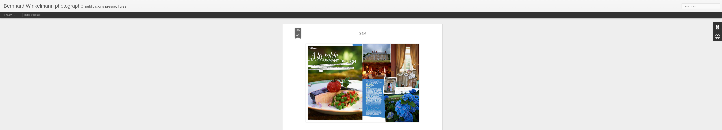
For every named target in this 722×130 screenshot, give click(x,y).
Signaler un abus (386, 128)
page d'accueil (32, 14)
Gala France (367, 31)
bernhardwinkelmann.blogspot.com (383, 26)
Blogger (374, 128)
